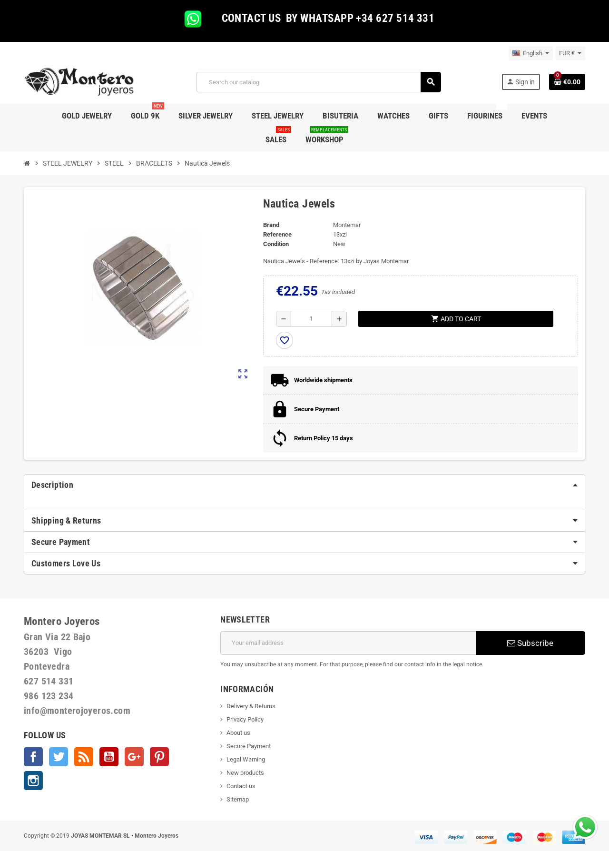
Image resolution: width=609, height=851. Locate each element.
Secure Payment (248, 746)
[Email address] (348, 643)
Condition (276, 243)
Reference (277, 234)
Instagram (33, 780)
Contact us (240, 786)
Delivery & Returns (250, 706)
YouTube (108, 756)
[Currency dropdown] (570, 53)
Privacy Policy (245, 719)
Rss (83, 756)
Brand (271, 224)
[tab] (304, 485)
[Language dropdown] (531, 53)
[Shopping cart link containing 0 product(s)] (567, 82)
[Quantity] (311, 319)
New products (245, 772)
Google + (134, 756)
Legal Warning (245, 759)
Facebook (33, 756)
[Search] (318, 82)
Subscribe (530, 643)
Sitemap (237, 799)
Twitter (58, 756)
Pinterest (159, 756)
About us (238, 732)
